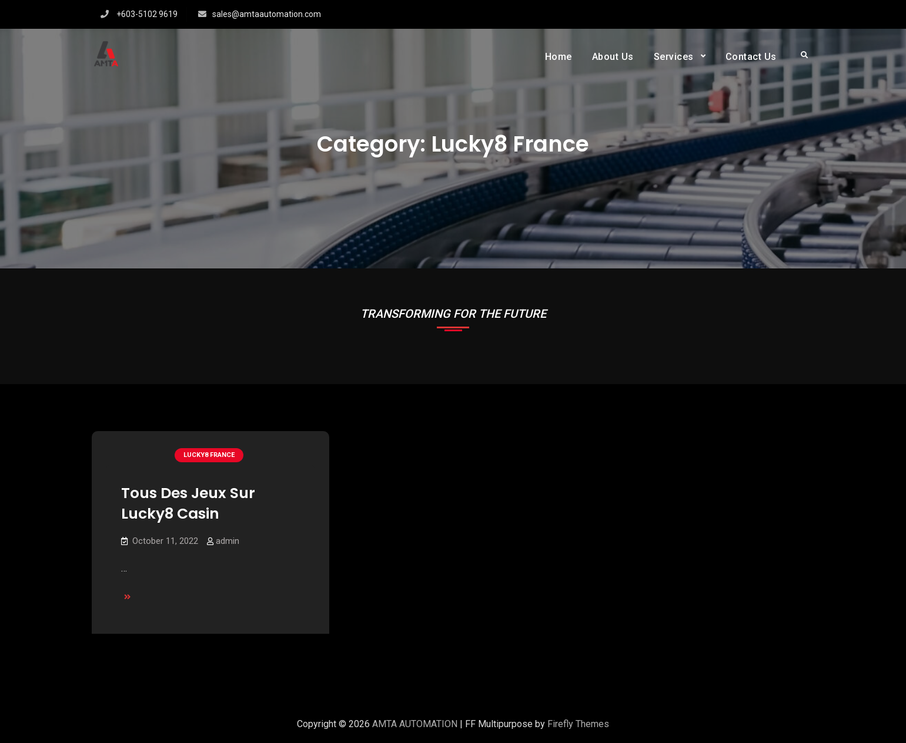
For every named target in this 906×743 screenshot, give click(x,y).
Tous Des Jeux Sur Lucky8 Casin (188, 503)
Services (674, 56)
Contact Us (751, 56)
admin (227, 541)
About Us (613, 56)
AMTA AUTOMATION (414, 723)
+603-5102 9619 (147, 14)
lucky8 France (209, 455)
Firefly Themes (578, 723)
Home (558, 56)
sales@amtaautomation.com (266, 14)
